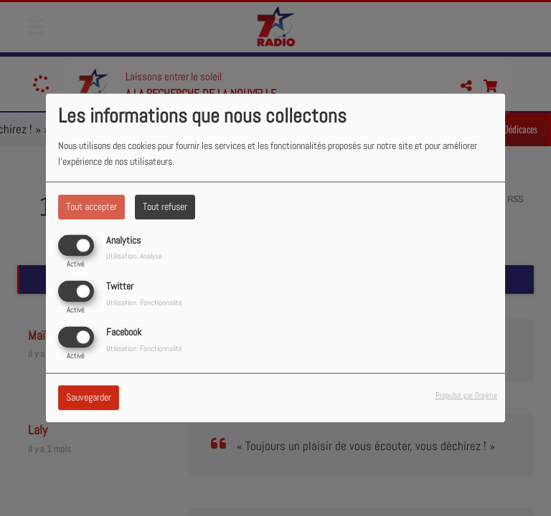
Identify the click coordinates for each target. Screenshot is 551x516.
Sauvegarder (88, 397)
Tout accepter (91, 206)
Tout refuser (165, 206)
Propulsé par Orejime (466, 396)
